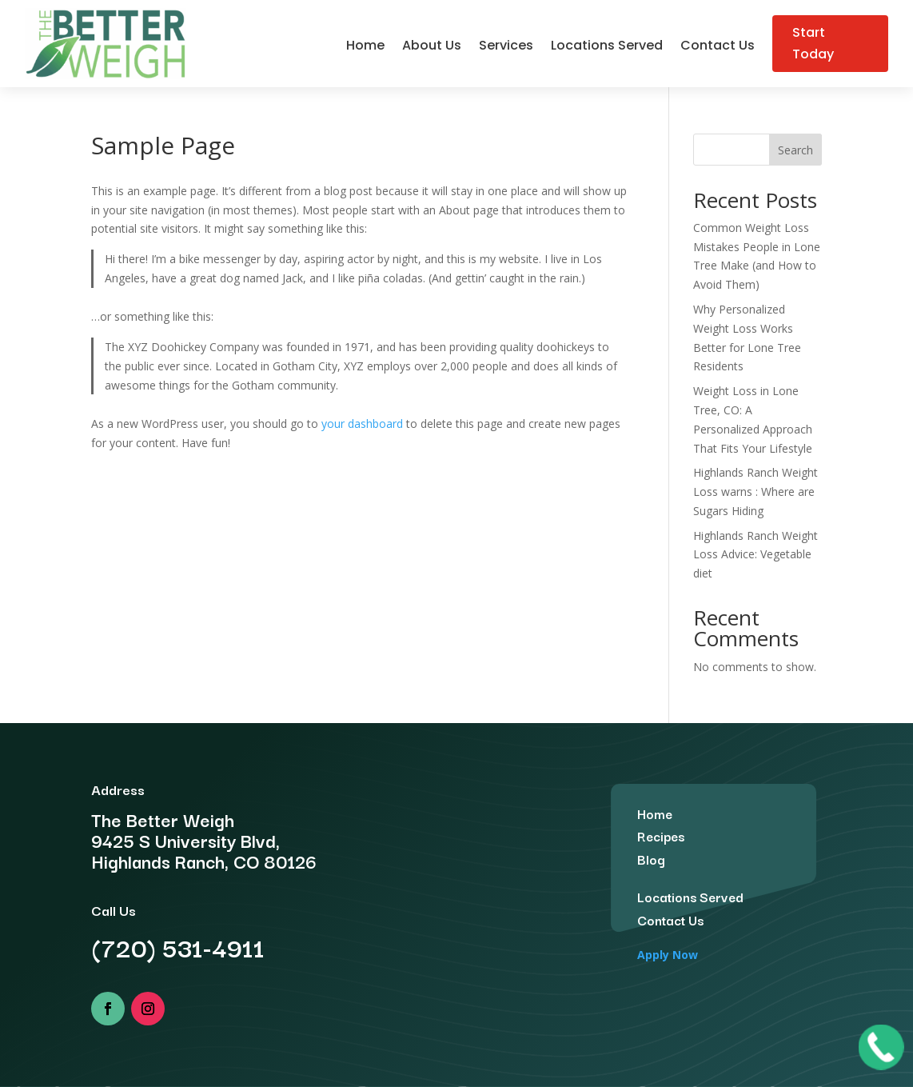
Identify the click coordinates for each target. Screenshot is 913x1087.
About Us (431, 47)
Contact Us (717, 47)
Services (506, 47)
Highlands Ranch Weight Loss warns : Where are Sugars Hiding (755, 491)
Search (795, 150)
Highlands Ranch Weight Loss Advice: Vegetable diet (755, 554)
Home (365, 47)
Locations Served (607, 47)
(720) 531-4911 (178, 946)
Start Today (813, 43)
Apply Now (667, 954)
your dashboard (362, 423)
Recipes (660, 835)
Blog (651, 859)
